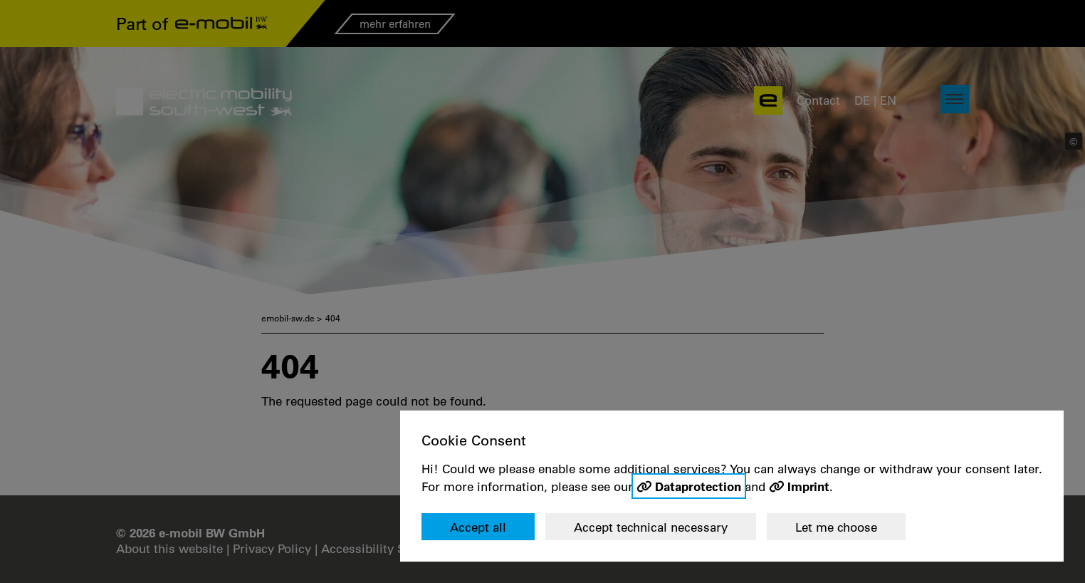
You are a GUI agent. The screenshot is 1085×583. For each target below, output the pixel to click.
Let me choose (836, 527)
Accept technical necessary (651, 527)
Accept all (478, 527)
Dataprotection (698, 486)
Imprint (808, 486)
